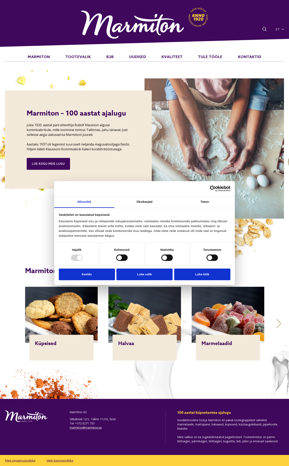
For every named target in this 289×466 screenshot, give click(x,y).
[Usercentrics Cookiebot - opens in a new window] (212, 188)
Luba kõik (202, 274)
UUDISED (137, 61)
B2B (114, 61)
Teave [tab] (204, 201)
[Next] (278, 324)
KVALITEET (167, 61)
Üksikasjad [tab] (144, 201)
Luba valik (144, 274)
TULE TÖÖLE (201, 61)
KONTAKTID (236, 61)
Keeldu (87, 274)
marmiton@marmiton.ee (86, 427)
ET (278, 29)
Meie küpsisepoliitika (60, 460)
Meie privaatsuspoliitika (20, 460)
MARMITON (52, 61)
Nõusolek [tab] (84, 201)
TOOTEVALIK (87, 61)
